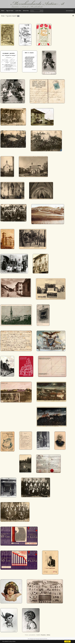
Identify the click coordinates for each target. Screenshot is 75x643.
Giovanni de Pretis (43, 638)
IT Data (36, 638)
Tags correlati (9, 11)
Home (2, 16)
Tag (7, 16)
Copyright (45, 641)
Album (2, 11)
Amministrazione (69, 11)
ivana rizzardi (12, 16)
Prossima (43, 635)
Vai (41, 10)
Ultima (48, 635)
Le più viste (18, 11)
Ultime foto (26, 11)
